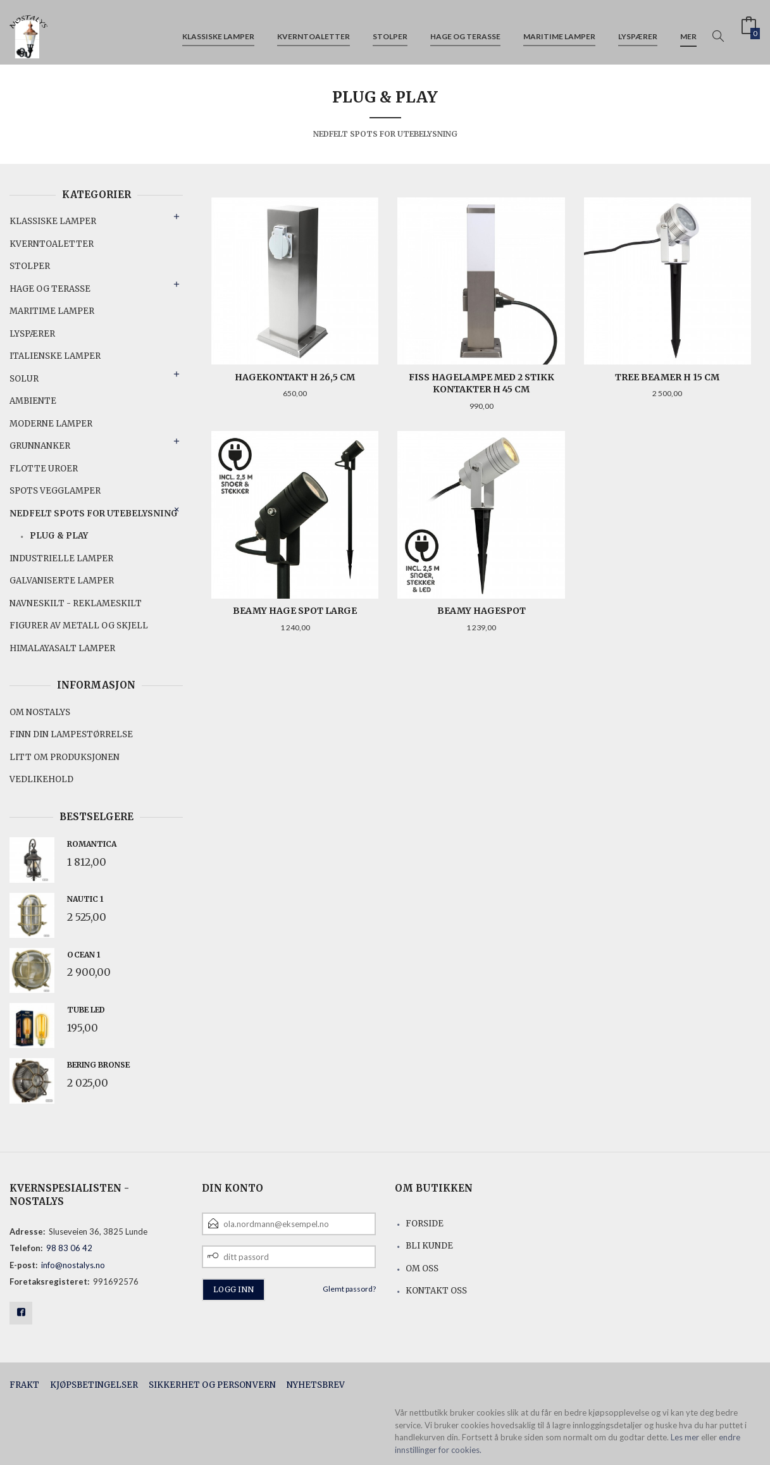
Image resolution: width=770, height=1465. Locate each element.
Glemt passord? (349, 1289)
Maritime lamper (559, 30)
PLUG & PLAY (59, 535)
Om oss (422, 1268)
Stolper (390, 30)
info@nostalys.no (73, 1265)
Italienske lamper (55, 356)
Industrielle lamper (61, 558)
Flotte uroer (43, 468)
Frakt (24, 1385)
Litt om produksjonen (64, 757)
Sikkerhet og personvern (212, 1385)
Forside (425, 1223)
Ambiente (32, 401)
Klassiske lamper (218, 30)
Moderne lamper (50, 423)
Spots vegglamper (55, 490)
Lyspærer (637, 30)
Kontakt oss (436, 1290)
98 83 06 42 (69, 1248)
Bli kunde (429, 1245)
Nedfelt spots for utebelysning (93, 513)
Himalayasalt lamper (62, 648)
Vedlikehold (41, 779)
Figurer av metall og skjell (78, 625)
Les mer (685, 1437)
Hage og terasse (465, 30)
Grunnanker (39, 445)
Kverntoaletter (313, 30)
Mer (688, 30)
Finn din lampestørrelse (71, 734)
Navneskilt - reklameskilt (75, 603)
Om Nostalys (39, 712)
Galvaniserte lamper (61, 580)
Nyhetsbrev (316, 1385)
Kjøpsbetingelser (94, 1385)
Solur (24, 378)
